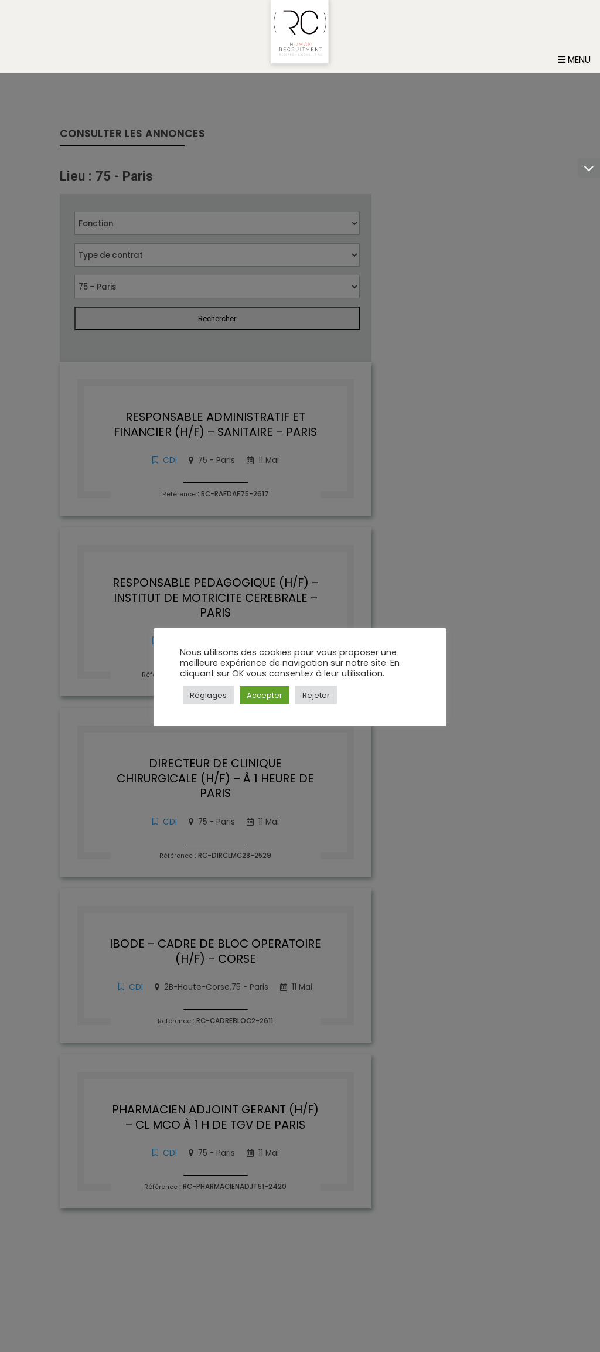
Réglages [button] (208, 695)
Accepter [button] (264, 695)
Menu (574, 78)
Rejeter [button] (316, 695)
